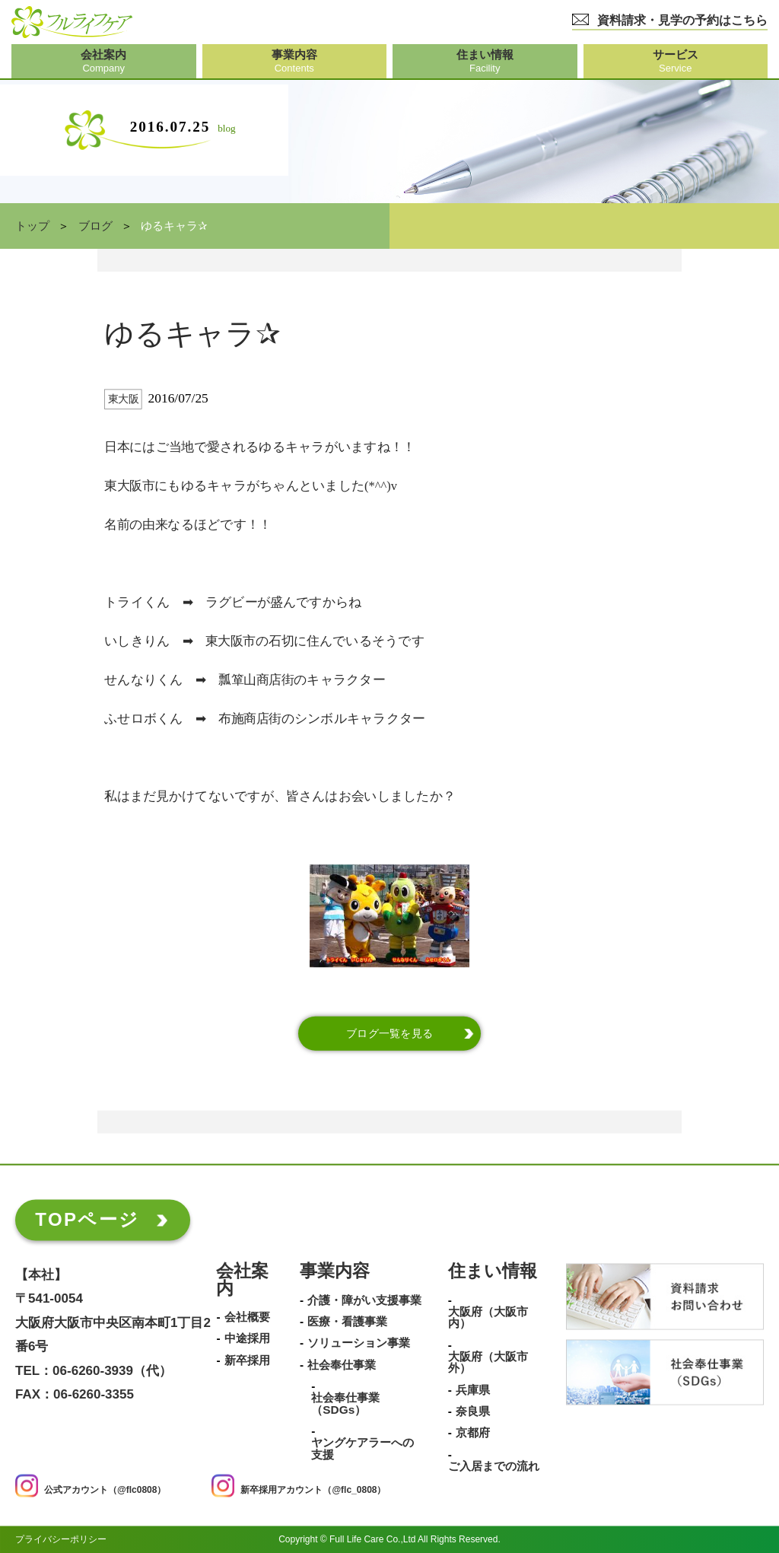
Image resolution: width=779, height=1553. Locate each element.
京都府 (473, 1433)
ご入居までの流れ (493, 1466)
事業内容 (335, 1272)
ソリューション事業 (358, 1344)
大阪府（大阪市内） (488, 1317)
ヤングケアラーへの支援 (362, 1449)
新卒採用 (247, 1360)
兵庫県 (473, 1390)
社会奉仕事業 (341, 1365)
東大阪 (123, 399)
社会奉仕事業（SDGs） (345, 1404)
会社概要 (247, 1317)
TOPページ (87, 1219)
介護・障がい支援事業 (364, 1300)
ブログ (95, 226)
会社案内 (242, 1280)
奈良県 (473, 1411)
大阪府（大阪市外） (488, 1362)
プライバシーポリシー (61, 1539)
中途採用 (247, 1339)
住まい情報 (492, 1272)
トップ (32, 226)
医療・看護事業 (347, 1322)
